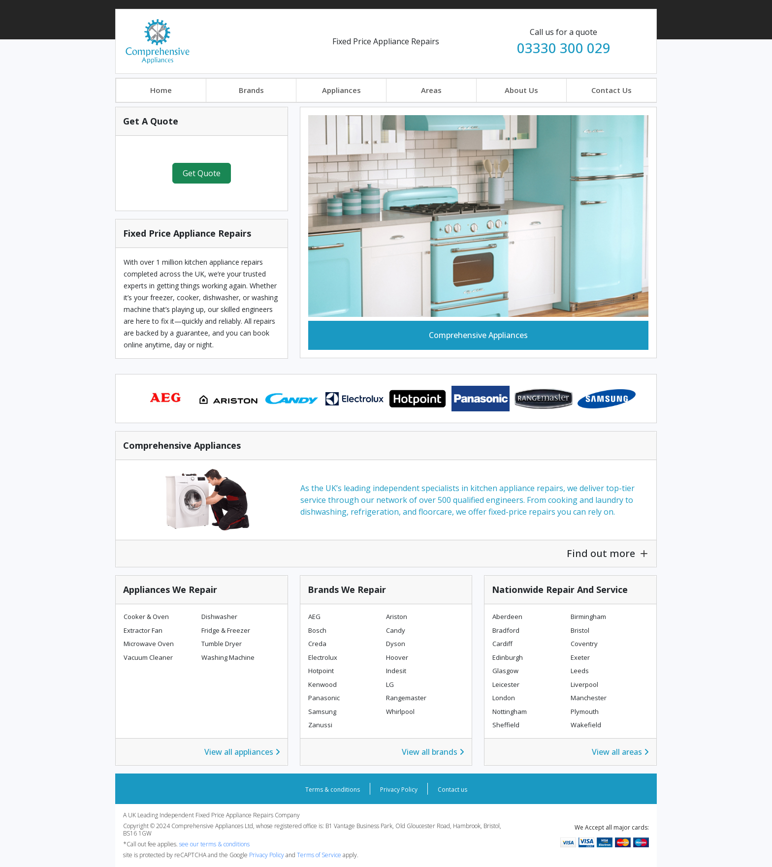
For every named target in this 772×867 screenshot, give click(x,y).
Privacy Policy (399, 789)
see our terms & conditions (214, 844)
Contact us (452, 789)
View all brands (433, 751)
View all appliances (242, 751)
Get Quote (202, 173)
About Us (521, 90)
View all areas (620, 751)
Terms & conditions (332, 789)
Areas (431, 90)
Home (161, 90)
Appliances (341, 90)
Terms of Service (320, 855)
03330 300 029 (564, 47)
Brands (251, 90)
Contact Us (611, 90)
